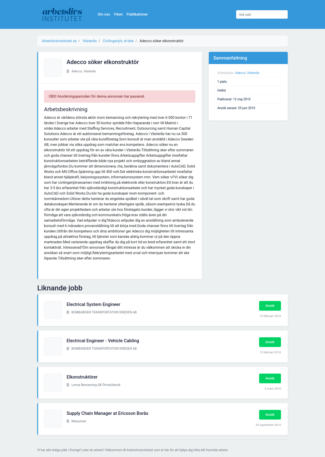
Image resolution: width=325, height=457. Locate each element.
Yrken (118, 14)
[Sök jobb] (262, 14)
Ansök (270, 306)
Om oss (104, 14)
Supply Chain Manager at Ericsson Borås (107, 413)
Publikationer (137, 14)
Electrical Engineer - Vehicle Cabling (103, 340)
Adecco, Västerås (247, 73)
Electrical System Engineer (93, 304)
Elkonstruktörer (82, 377)
